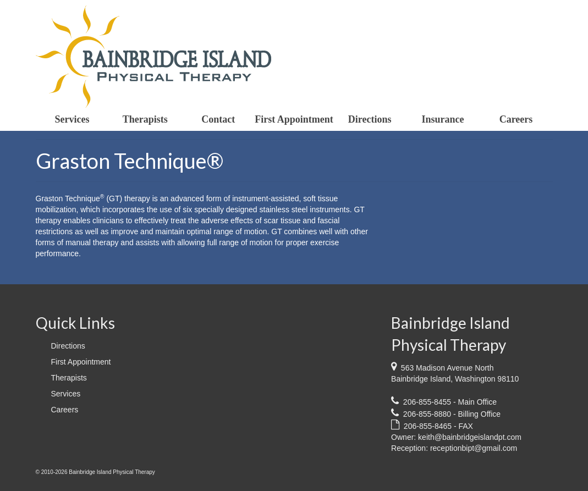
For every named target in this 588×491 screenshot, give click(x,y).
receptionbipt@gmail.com (473, 448)
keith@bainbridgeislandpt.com (469, 437)
